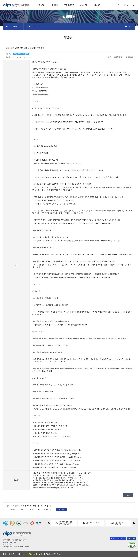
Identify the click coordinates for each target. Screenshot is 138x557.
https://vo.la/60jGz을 (49, 321)
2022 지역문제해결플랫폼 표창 (118, 523)
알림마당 (55, 5)
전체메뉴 (134, 5)
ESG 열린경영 (69, 5)
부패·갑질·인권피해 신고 (118, 538)
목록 (128, 495)
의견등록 (61, 509)
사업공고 (29, 26)
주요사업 (40, 5)
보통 (31, 509)
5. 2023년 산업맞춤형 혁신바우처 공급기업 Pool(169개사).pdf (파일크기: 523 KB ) (60, 485)
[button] (49, 523)
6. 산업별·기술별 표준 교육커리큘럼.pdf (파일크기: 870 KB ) (52, 487)
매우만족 (48, 509)
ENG (127, 5)
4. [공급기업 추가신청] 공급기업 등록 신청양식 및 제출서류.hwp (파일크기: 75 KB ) (60, 482)
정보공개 (97, 5)
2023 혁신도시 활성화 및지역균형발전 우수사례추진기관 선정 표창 (64, 523)
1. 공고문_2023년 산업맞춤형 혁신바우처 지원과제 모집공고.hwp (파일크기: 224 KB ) (61, 473)
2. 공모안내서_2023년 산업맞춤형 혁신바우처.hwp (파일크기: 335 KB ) (56, 475)
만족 (39, 509)
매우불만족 (13, 509)
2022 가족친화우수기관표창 (91, 523)
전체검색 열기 (119, 5)
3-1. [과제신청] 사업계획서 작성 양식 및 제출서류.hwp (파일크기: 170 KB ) (57, 477)
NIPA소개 (83, 5)
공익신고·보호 (131, 538)
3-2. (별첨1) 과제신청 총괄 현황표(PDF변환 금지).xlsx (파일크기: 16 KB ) (57, 480)
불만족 (23, 509)
